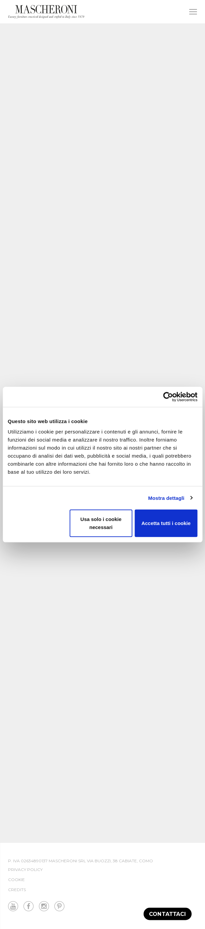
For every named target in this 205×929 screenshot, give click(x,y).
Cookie (16, 879)
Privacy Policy (25, 869)
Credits (17, 889)
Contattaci (167, 914)
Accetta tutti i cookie (166, 523)
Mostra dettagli (166, 498)
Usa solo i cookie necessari (101, 523)
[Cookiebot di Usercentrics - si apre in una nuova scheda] (168, 397)
